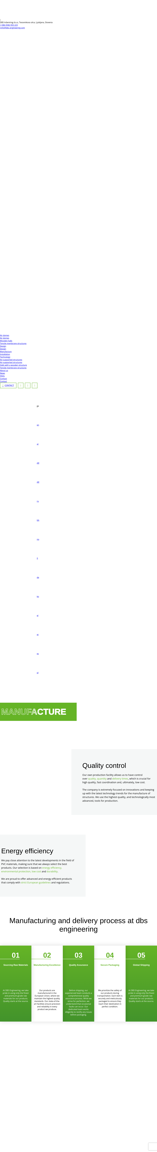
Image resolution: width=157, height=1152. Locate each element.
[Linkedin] (34, 385)
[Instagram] (27, 385)
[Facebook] (20, 385)
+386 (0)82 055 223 (9, 25)
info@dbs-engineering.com (12, 27)
